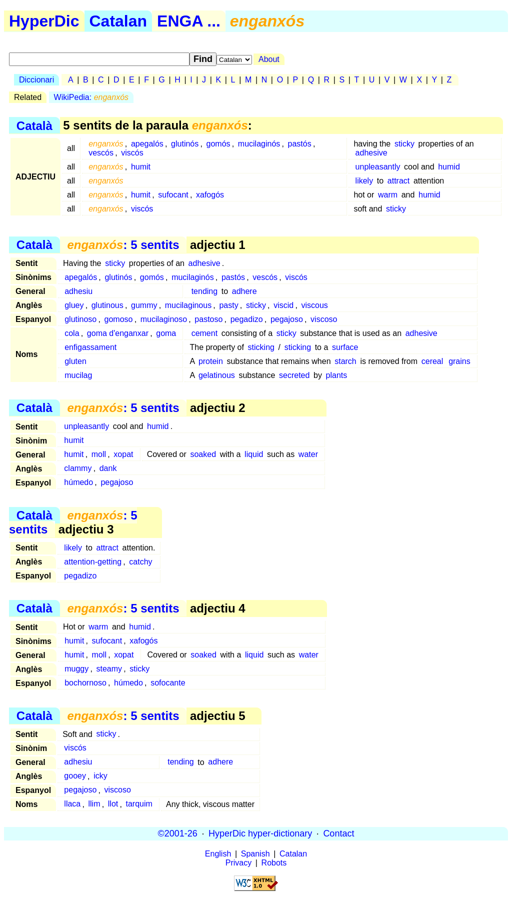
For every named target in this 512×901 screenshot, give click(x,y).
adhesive (372, 152)
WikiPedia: (91, 97)
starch (345, 361)
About (269, 59)
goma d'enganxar (117, 333)
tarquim (139, 804)
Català (34, 125)
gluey (74, 305)
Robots (274, 862)
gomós (218, 144)
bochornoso (85, 682)
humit (140, 166)
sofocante (167, 682)
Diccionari (36, 80)
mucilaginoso (163, 319)
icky (101, 776)
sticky (404, 144)
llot (113, 804)
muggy (76, 668)
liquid (253, 454)
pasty (228, 305)
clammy (78, 468)
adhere (244, 291)
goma (166, 333)
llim (94, 804)
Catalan (119, 21)
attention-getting (93, 562)
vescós (101, 152)
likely (365, 180)
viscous (314, 305)
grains (459, 361)
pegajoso (286, 319)
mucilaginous (188, 305)
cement (205, 333)
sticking (261, 347)
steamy (109, 668)
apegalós (147, 144)
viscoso (323, 319)
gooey (75, 776)
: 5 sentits (123, 245)
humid (449, 166)
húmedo (78, 482)
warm (388, 194)
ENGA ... (188, 21)
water (308, 454)
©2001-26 (178, 833)
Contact (338, 833)
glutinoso (80, 319)
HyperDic (44, 21)
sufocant (173, 194)
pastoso (208, 319)
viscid (284, 305)
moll (99, 454)
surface (345, 347)
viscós (132, 152)
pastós (300, 144)
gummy (144, 305)
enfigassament (90, 347)
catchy (140, 562)
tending (205, 291)
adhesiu (78, 291)
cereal (433, 361)
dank (108, 468)
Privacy (239, 862)
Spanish (255, 854)
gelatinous (216, 375)
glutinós (184, 144)
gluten (75, 361)
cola (71, 333)
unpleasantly (378, 166)
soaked (203, 454)
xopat (123, 454)
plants (337, 375)
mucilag (78, 375)
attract (399, 180)
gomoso (118, 319)
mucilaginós (259, 144)
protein (210, 361)
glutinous (108, 305)
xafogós (210, 194)
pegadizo (246, 319)
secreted (294, 375)
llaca (72, 804)
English (218, 854)
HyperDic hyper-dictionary (260, 833)
